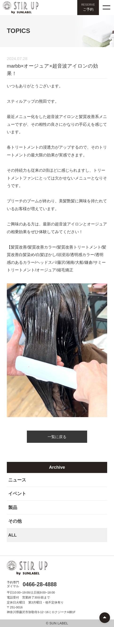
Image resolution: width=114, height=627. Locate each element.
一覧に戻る (57, 437)
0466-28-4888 (40, 584)
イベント (17, 493)
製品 (12, 507)
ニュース (17, 479)
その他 (15, 521)
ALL (12, 535)
